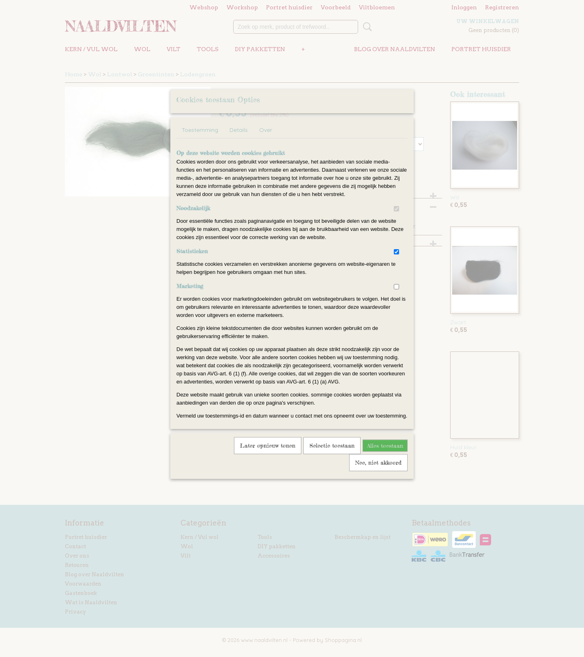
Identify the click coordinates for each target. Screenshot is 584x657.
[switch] (396, 219)
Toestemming (200, 140)
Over (265, 140)
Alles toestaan (385, 455)
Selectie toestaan (331, 455)
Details (239, 140)
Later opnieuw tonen (267, 455)
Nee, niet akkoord (378, 473)
